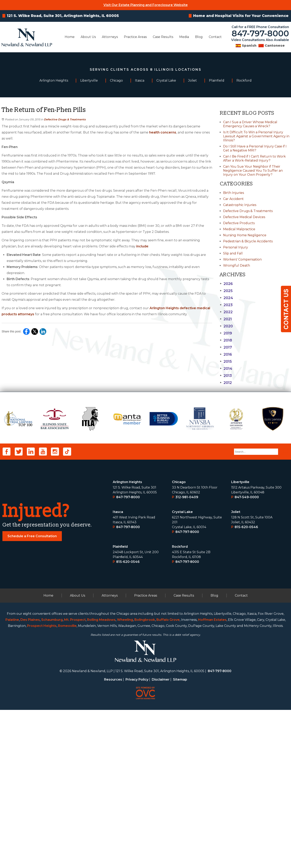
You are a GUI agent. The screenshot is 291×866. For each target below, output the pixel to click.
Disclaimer (161, 836)
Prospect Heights (42, 782)
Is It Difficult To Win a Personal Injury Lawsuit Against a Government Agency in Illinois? (256, 136)
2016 (226, 354)
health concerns (162, 132)
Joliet (235, 668)
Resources (113, 836)
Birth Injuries (233, 193)
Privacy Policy (136, 836)
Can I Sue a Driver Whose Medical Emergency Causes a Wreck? (250, 124)
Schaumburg (52, 776)
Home (70, 37)
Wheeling (125, 776)
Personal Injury (235, 247)
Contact (215, 37)
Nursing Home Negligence (244, 235)
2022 (226, 312)
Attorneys (110, 37)
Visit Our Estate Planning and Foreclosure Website (145, 5)
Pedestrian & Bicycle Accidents (248, 241)
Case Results (163, 37)
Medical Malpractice (239, 229)
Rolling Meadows (101, 776)
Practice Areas (135, 37)
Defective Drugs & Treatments (65, 119)
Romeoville (67, 782)
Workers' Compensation (242, 259)
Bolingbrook (144, 776)
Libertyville (240, 638)
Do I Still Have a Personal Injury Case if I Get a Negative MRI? (255, 148)
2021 (226, 319)
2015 (226, 361)
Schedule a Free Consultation (32, 692)
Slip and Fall (233, 253)
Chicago (179, 638)
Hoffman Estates (212, 776)
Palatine (12, 776)
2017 (226, 347)
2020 (226, 326)
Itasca (118, 668)
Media (184, 37)
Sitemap (180, 836)
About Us (88, 37)
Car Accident (233, 199)
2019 (226, 333)
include (142, 246)
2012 (226, 383)
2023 (226, 305)
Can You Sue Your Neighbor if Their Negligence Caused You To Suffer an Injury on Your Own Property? (253, 171)
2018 (226, 340)
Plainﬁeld (120, 703)
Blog (199, 37)
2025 (226, 291)
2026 (226, 284)
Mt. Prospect (75, 776)
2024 (226, 298)
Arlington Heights (127, 638)
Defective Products (239, 223)
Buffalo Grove (168, 776)
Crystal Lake (182, 668)
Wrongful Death (236, 265)
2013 (226, 376)
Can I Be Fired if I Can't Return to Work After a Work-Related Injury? (254, 158)
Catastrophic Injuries (239, 205)
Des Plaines (30, 776)
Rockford (180, 703)
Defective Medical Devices (244, 217)
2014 (226, 369)
